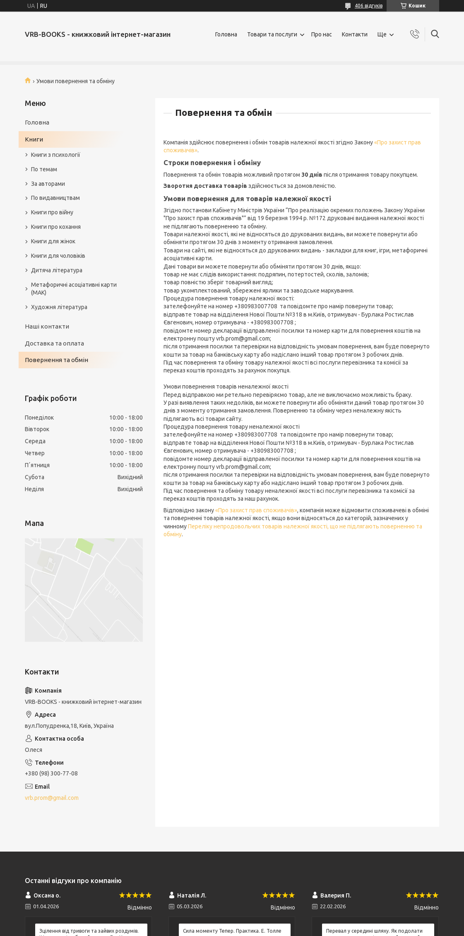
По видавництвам (55, 197)
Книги (34, 139)
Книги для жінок (53, 241)
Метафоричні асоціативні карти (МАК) (74, 288)
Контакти (355, 34)
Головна (226, 34)
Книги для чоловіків (58, 255)
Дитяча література (56, 270)
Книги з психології (55, 154)
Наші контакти (47, 326)
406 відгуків (368, 5)
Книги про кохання (56, 226)
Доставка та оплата (54, 343)
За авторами (48, 183)
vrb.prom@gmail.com (52, 797)
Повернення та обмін (56, 359)
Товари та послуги (272, 34)
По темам (44, 169)
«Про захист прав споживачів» (256, 510)
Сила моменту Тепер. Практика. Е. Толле (232, 931)
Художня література (59, 307)
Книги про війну (52, 212)
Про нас (321, 34)
